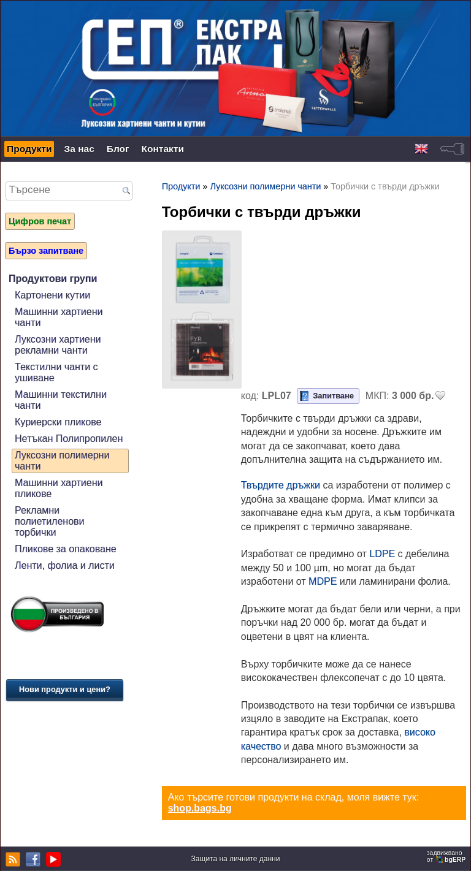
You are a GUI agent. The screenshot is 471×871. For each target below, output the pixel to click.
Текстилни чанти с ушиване (56, 372)
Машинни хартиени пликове (58, 488)
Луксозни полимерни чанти (62, 460)
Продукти (29, 148)
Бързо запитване (46, 251)
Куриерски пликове (58, 422)
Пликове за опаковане (66, 549)
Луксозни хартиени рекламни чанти (58, 345)
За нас (79, 148)
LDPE (382, 554)
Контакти (163, 148)
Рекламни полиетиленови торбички (50, 521)
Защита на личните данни (235, 858)
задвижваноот (447, 856)
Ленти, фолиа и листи (65, 565)
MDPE (322, 581)
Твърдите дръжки (280, 485)
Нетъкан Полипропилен (69, 438)
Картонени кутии (52, 295)
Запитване (333, 395)
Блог (118, 148)
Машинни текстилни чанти (61, 400)
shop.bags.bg (200, 808)
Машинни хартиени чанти (58, 317)
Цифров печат (40, 221)
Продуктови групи (53, 278)
